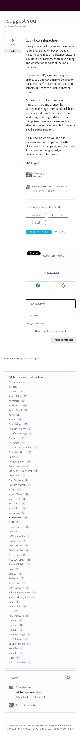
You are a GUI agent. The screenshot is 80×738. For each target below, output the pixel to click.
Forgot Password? (36, 323)
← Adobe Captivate (14, 26)
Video (12, 657)
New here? (50, 330)
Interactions (37, 377)
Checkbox (14, 442)
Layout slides (16, 526)
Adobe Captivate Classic (29, 697)
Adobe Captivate (18, 377)
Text (11, 611)
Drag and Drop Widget (20, 470)
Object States (16, 545)
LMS (11, 531)
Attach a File (53, 272)
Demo (12, 456)
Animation (14, 400)
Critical (39, 223)
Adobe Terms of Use (41, 728)
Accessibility (15, 396)
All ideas (13, 386)
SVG (11, 601)
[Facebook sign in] (38, 285)
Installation (14, 503)
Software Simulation (20, 592)
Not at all (38, 215)
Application (15, 405)
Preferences (15, 554)
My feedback (15, 391)
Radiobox (14, 578)
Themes (13, 620)
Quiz (11, 568)
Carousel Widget (17, 428)
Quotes (13, 573)
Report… (51, 190)
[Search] (68, 677)
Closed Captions (17, 452)
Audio (12, 414)
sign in (36, 358)
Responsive (14, 582)
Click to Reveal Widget (20, 447)
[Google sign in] (64, 285)
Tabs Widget (15, 606)
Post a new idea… (18, 382)
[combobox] (38, 677)
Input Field (15, 498)
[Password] (51, 315)
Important (60, 215)
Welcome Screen (18, 662)
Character (14, 438)
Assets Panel (15, 410)
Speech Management (20, 597)
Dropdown (15, 475)
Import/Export (16, 494)
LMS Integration (17, 536)
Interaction (14, 512)
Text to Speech (16, 615)
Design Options (17, 461)
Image (12, 489)
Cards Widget (16, 424)
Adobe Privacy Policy (63, 728)
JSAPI (12, 522)
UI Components (17, 643)
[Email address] (51, 304)
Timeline (13, 625)
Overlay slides (16, 550)
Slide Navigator (17, 587)
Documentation (17, 466)
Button (13, 419)
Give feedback (24, 687)
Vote (13, 50)
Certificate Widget (18, 433)
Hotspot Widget (17, 484)
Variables (13, 648)
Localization (15, 540)
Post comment (63, 340)
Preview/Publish (17, 559)
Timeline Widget (17, 634)
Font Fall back (16, 480)
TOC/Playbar (15, 639)
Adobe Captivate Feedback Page (38, 725)
